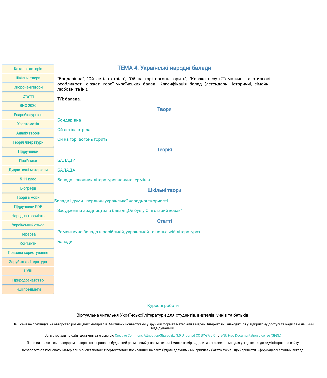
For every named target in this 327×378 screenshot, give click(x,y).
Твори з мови (27, 197)
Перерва (28, 234)
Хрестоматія (28, 124)
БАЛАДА (66, 170)
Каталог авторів (28, 69)
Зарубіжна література (28, 262)
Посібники (28, 161)
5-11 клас (28, 179)
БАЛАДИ (66, 160)
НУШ (28, 271)
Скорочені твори (28, 87)
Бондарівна (69, 120)
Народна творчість (27, 216)
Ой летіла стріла (73, 129)
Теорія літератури (28, 142)
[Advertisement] (163, 31)
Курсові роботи (163, 305)
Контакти (28, 243)
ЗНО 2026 (28, 105)
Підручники (28, 151)
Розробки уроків (28, 115)
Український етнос (28, 225)
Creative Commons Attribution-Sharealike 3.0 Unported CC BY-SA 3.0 (165, 335)
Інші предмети (28, 289)
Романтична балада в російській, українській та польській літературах (128, 231)
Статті (28, 96)
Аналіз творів (28, 133)
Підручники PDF (28, 206)
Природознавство (28, 280)
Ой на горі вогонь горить (82, 139)
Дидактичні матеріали (28, 170)
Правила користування (28, 252)
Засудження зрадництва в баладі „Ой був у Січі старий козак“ (119, 210)
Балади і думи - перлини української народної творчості (111, 200)
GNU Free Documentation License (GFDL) (250, 335)
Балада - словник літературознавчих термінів (103, 179)
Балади (64, 241)
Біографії (28, 188)
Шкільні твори (28, 78)
